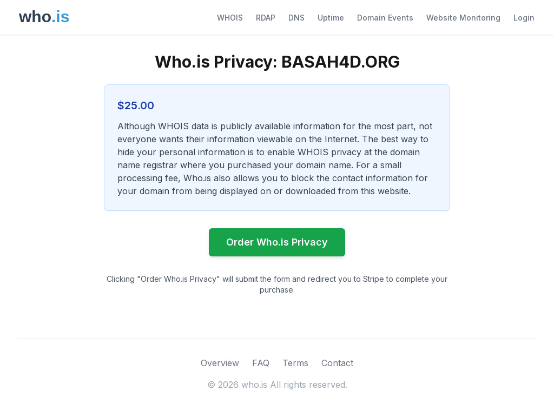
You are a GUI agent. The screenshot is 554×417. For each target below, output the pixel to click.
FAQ (260, 363)
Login (524, 17)
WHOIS (230, 17)
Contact (337, 363)
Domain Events (385, 17)
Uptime (331, 17)
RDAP (265, 17)
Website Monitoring (463, 17)
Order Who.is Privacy (277, 242)
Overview (220, 363)
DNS (296, 17)
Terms (295, 363)
